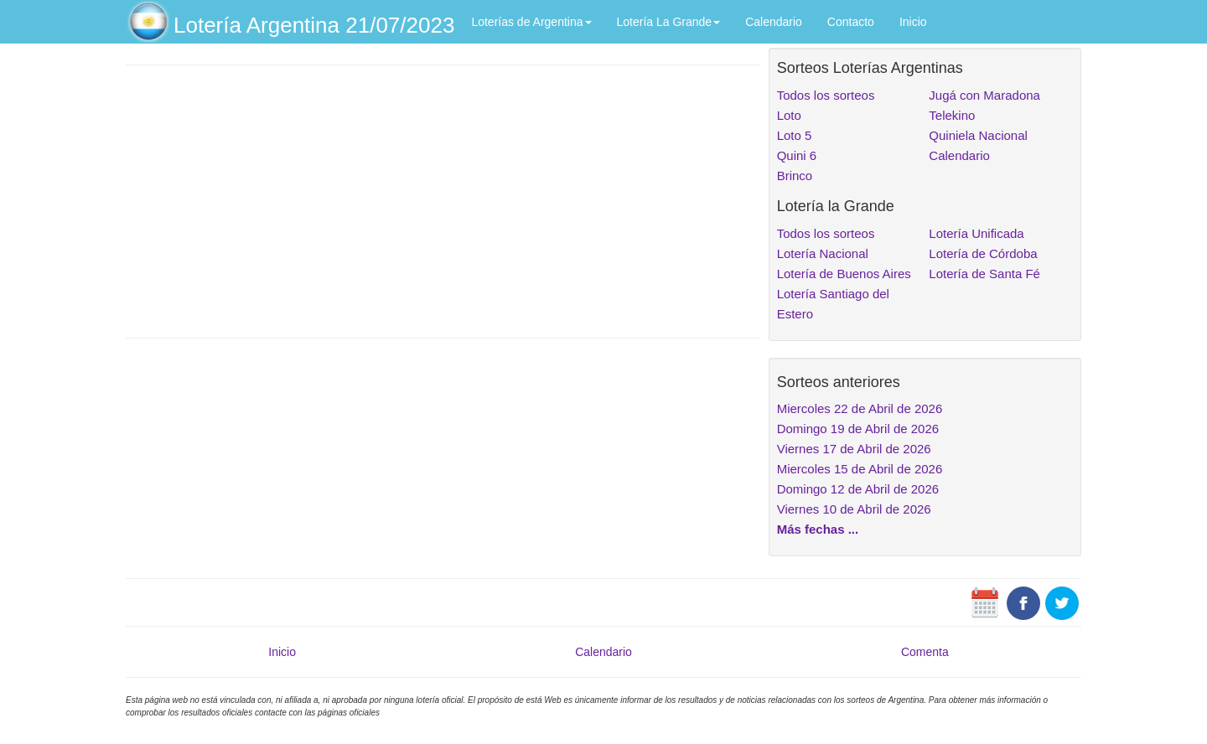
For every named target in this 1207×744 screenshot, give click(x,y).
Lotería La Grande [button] (669, 21)
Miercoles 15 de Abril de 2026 (860, 469)
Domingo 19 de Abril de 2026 (858, 428)
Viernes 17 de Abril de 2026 (854, 449)
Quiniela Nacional (978, 135)
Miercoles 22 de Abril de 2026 (860, 408)
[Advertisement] (443, 199)
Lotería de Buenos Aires (844, 273)
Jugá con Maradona (984, 95)
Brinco (795, 175)
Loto (789, 115)
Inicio (913, 21)
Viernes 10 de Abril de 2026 (854, 509)
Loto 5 (794, 135)
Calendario (773, 21)
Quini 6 (797, 155)
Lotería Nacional (822, 253)
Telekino (952, 115)
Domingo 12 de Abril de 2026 (858, 489)
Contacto (850, 21)
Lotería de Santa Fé (984, 273)
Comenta (925, 652)
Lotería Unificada (976, 233)
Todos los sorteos (826, 95)
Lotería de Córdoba (983, 253)
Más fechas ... (818, 529)
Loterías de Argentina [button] (531, 21)
